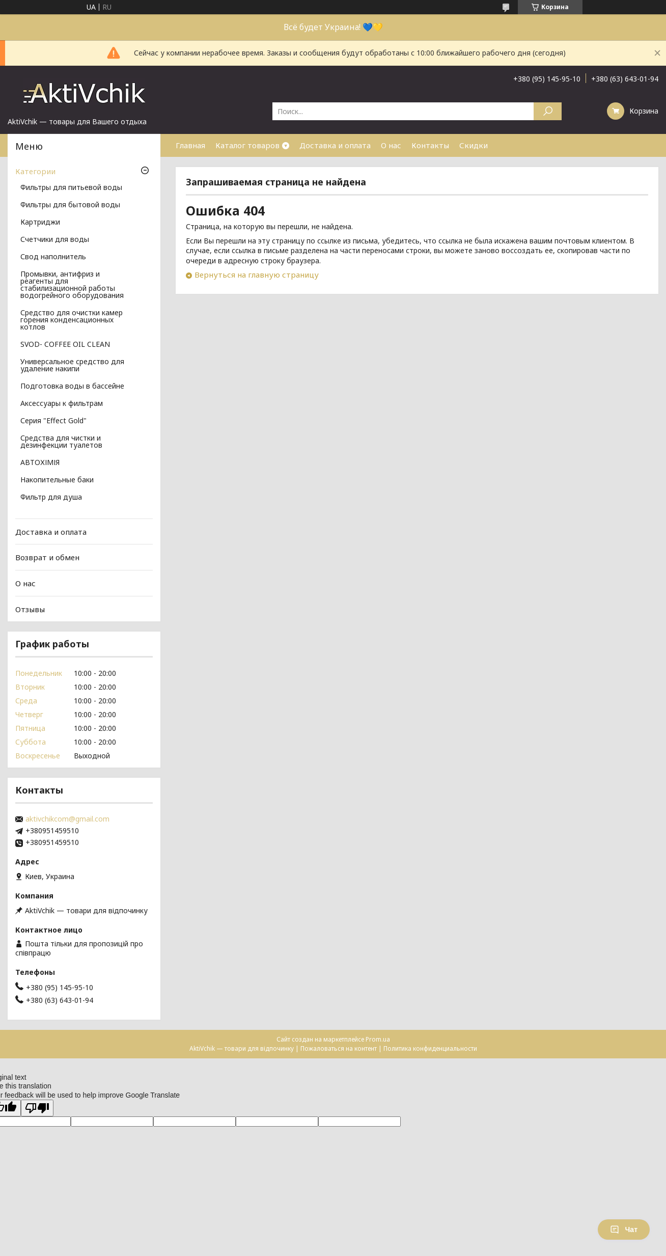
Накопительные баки (57, 480)
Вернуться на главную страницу (257, 274)
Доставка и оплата (335, 145)
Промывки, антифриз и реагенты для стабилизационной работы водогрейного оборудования (72, 285)
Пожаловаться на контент (338, 1048)
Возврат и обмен (47, 557)
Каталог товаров (247, 145)
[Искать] (548, 111)
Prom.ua (378, 1039)
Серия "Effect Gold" (53, 421)
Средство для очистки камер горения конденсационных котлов (71, 320)
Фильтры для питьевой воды (71, 188)
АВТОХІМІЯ (40, 463)
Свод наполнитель (53, 257)
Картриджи (40, 223)
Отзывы (30, 609)
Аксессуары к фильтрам (61, 404)
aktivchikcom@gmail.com (67, 819)
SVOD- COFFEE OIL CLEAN (65, 345)
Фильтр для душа (51, 498)
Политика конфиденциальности (430, 1048)
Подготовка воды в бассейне (72, 387)
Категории (35, 171)
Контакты (430, 145)
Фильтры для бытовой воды (70, 205)
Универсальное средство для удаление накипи (72, 365)
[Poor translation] (37, 1108)
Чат (623, 1229)
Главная (190, 145)
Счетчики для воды (54, 240)
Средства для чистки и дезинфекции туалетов (61, 442)
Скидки (473, 145)
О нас (391, 145)
